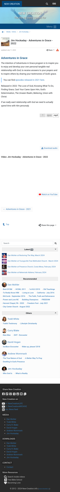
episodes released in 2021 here (29, 80)
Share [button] (49, 50)
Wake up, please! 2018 (31, 347)
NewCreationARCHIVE (14, 406)
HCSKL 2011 (21, 289)
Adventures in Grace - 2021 (17, 209)
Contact (10, 467)
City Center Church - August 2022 (16, 307)
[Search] (27, 243)
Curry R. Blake (12, 425)
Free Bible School (13, 480)
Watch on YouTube (48, 194)
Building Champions (30, 300)
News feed (10, 409)
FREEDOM (46, 300)
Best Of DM (7, 289)
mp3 (56, 115)
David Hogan (12, 428)
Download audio (49, 148)
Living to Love (28, 293)
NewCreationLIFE (12, 403)
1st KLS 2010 (34, 289)
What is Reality (22, 373)
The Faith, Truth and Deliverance (42, 296)
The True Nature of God (12, 358)
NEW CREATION (13, 3)
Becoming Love (12, 483)
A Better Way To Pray (33, 358)
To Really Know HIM (11, 293)
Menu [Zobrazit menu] (52, 27)
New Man (7, 335)
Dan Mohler (11, 419)
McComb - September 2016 (14, 296)
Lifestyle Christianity (28, 323)
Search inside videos (14, 477)
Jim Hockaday (24, 32)
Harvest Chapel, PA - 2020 (13, 303)
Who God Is (7, 373)
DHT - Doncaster (20, 335)
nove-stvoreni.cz (44, 489)
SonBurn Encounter (11, 347)
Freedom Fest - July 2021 (37, 303)
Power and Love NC (11, 300)
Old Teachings (49, 289)
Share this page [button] (47, 225)
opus (49, 115)
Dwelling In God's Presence (14, 362)
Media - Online (11, 32)
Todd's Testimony (10, 323)
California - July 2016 (45, 293)
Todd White (11, 422)
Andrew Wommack (14, 430)
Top (6, 224)
